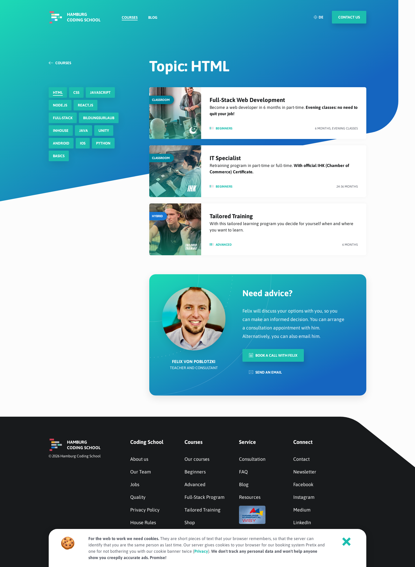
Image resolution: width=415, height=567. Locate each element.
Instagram (303, 497)
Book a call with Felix (273, 355)
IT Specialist (225, 158)
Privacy (201, 551)
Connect (303, 442)
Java (83, 130)
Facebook (303, 484)
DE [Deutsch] (318, 17)
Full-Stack (63, 118)
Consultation (252, 459)
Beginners (224, 128)
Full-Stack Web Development (247, 99)
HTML (58, 92)
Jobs (134, 484)
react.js (85, 105)
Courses (130, 17)
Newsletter (304, 472)
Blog (152, 17)
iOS (82, 143)
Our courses (196, 459)
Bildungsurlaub (98, 118)
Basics (59, 156)
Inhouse (61, 130)
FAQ (243, 472)
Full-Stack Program (204, 497)
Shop (189, 522)
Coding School (146, 442)
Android (61, 143)
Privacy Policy (145, 510)
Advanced (224, 245)
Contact (301, 459)
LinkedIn (302, 522)
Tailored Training (231, 216)
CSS (76, 92)
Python (103, 143)
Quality (138, 497)
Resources (249, 497)
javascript (100, 92)
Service (247, 442)
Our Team (140, 472)
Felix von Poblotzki (193, 361)
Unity (103, 130)
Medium (301, 510)
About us (139, 459)
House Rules (143, 522)
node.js (60, 105)
